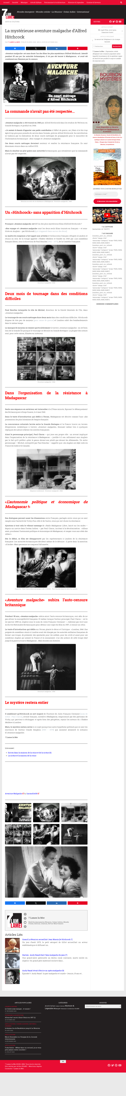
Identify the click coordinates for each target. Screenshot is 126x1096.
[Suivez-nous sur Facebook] (110, 21)
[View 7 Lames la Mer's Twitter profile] (25, 918)
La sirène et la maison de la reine (22, 755)
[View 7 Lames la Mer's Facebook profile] (25, 914)
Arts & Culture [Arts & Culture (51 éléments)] (50, 1006)
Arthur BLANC (22, 1066)
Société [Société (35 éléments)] (77, 1008)
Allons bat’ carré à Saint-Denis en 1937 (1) (20, 1017)
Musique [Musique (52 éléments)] (57, 1008)
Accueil (6, 2)
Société (15, 2)
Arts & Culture (35, 2)
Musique (24, 2)
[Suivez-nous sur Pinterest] (117, 21)
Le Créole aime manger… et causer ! (17, 1008)
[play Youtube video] (107, 215)
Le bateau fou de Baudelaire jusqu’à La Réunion (22, 1028)
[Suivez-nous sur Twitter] (113, 21)
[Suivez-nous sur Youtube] (120, 21)
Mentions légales (35, 1066)
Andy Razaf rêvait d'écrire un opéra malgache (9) (43, 970)
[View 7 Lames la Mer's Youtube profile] (25, 922)
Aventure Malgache (14, 793)
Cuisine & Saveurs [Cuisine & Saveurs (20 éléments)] (60, 1005)
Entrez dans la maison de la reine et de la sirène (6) (30, 752)
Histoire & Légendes (76, 2)
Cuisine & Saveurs (94, 2)
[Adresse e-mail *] (106, 194)
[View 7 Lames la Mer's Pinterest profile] (25, 926)
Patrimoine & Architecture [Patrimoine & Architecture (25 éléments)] (67, 1008)
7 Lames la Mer (14, 42)
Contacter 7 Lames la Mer (14, 1068)
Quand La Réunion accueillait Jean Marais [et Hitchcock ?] (48, 939)
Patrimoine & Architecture (54, 2)
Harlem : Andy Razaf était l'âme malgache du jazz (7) (45, 955)
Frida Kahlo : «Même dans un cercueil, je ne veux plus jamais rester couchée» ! (23, 1048)
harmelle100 (33, 793)
